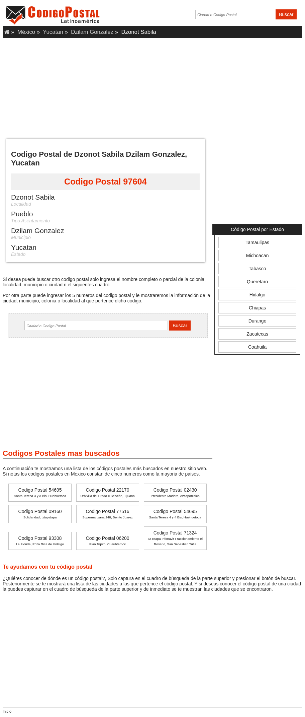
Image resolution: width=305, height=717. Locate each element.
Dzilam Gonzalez (92, 32)
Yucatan (53, 32)
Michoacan (257, 255)
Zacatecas (257, 334)
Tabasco (257, 268)
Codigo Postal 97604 (105, 181)
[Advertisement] (152, 87)
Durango (257, 321)
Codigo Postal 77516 (107, 514)
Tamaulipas (257, 242)
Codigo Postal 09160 (40, 514)
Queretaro (257, 281)
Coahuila (257, 347)
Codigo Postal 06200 (107, 540)
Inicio (7, 711)
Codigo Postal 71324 (174, 538)
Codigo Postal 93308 (40, 540)
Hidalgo (257, 294)
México (26, 32)
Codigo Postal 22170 (107, 492)
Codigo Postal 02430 (175, 492)
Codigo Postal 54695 (40, 492)
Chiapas (257, 307)
